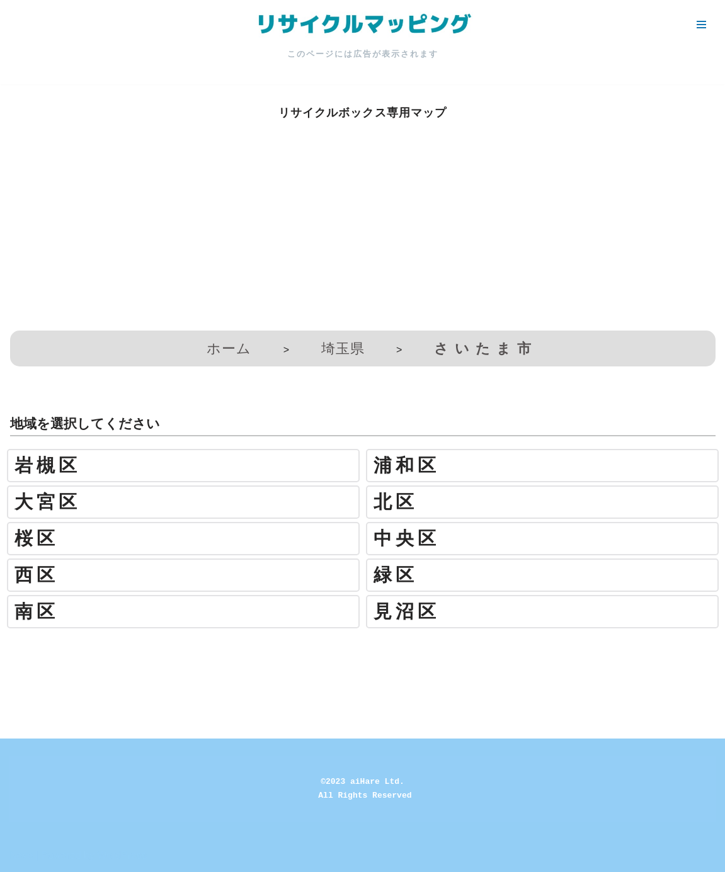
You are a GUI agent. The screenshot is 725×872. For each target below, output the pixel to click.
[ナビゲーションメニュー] (701, 24)
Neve (21, 855)
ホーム (229, 348)
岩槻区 (47, 465)
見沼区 (407, 612)
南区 (36, 612)
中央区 (407, 538)
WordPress (122, 855)
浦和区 (407, 465)
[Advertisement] (363, 230)
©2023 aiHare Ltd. (362, 781)
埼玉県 (343, 348)
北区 (396, 502)
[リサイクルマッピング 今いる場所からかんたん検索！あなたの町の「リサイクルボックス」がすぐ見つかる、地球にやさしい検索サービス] (363, 24)
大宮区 (47, 502)
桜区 (36, 538)
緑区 (396, 575)
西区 (36, 575)
